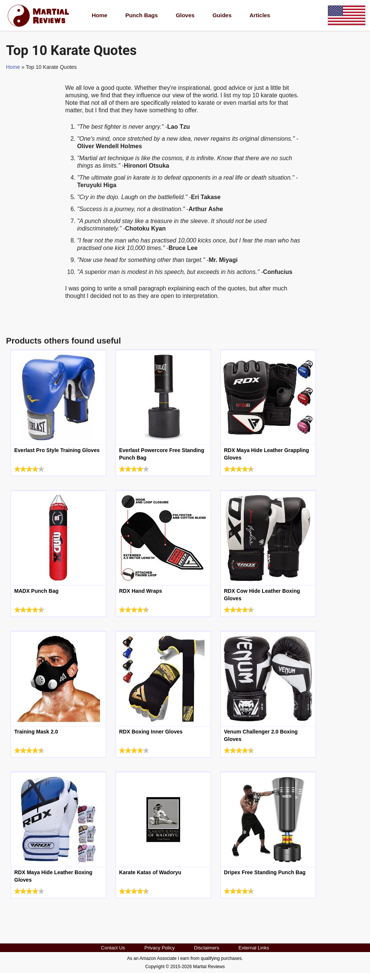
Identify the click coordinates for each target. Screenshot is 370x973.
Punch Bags (141, 15)
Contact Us (113, 948)
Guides (221, 15)
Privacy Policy (159, 948)
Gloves (185, 15)
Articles (259, 15)
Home (99, 15)
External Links (254, 948)
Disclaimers (206, 948)
